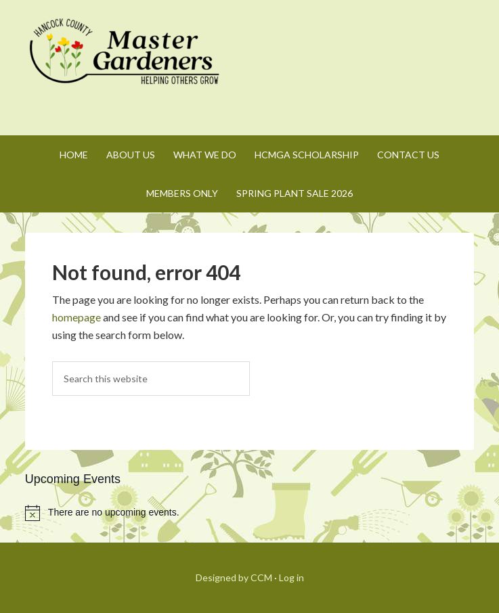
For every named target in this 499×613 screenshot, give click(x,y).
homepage (76, 317)
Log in (291, 577)
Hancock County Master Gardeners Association (126, 64)
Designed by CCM (234, 577)
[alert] (249, 513)
